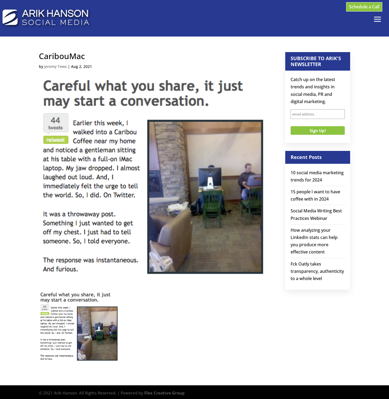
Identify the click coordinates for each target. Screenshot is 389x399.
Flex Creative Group (164, 393)
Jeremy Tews (55, 66)
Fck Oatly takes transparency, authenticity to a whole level (317, 271)
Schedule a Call (364, 7)
